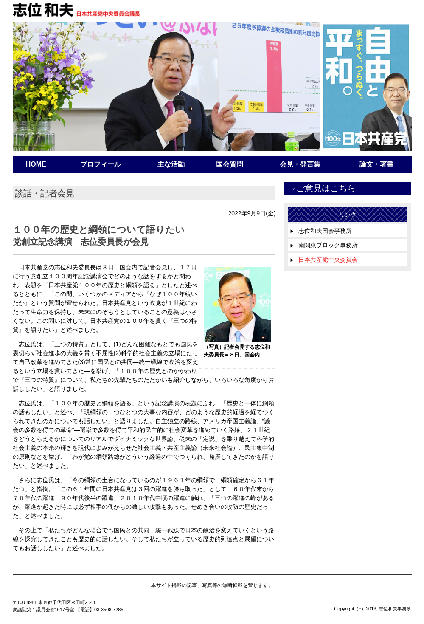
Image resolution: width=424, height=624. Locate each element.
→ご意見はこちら (322, 188)
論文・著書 (376, 164)
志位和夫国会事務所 (321, 230)
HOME (36, 164)
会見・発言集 (300, 164)
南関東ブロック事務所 (324, 245)
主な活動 (171, 164)
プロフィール (100, 164)
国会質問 (229, 164)
